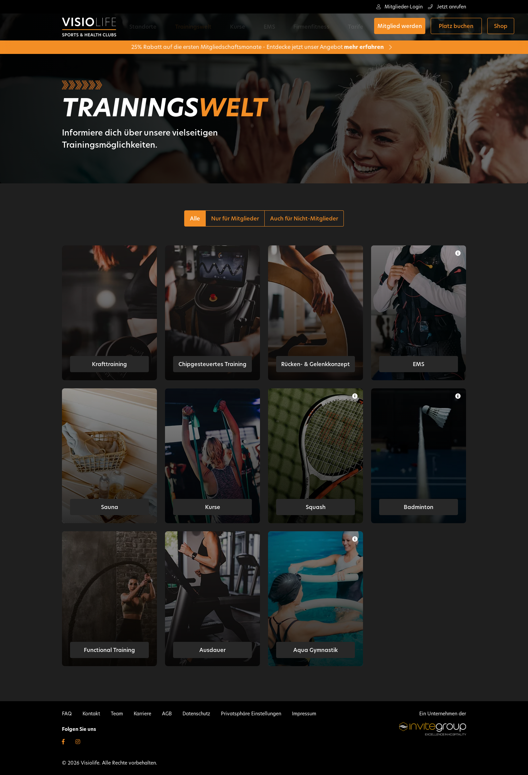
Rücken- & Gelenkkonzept (315, 364)
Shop (452, 27)
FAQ (67, 713)
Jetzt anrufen (447, 6)
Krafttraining (109, 364)
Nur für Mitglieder (235, 218)
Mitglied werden (351, 27)
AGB (167, 713)
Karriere (142, 713)
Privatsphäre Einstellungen (251, 713)
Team (117, 713)
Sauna (109, 507)
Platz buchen (408, 27)
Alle (195, 218)
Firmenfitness (275, 27)
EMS (243, 27)
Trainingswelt (188, 27)
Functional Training (109, 650)
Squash (316, 507)
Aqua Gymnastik (315, 650)
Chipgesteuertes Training (212, 364)
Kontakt (91, 713)
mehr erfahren (330, 47)
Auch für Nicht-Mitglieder (304, 218)
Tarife (309, 27)
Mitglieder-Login (399, 6)
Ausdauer (212, 650)
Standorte (148, 27)
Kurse (221, 27)
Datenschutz (196, 713)
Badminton (418, 507)
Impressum (304, 713)
